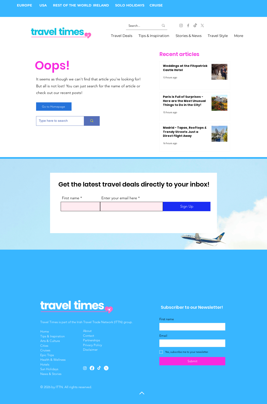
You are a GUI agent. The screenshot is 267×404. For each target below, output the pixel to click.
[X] (202, 25)
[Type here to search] (57, 121)
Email (163, 336)
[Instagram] (181, 25)
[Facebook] (188, 25)
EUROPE (25, 5)
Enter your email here (119, 198)
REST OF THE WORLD (72, 5)
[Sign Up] (186, 206)
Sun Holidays (49, 369)
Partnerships (91, 340)
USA (43, 5)
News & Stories (50, 374)
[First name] (191, 326)
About (87, 331)
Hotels (44, 364)
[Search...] (140, 25)
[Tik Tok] (195, 25)
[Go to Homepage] (54, 106)
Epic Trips (47, 355)
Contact (88, 336)
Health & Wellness (52, 360)
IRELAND (101, 5)
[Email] (191, 343)
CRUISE (156, 5)
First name (70, 198)
